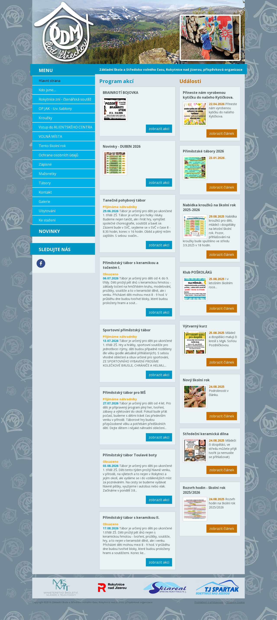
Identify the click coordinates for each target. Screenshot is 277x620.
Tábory (45, 183)
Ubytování (47, 210)
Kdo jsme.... (47, 90)
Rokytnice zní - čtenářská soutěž (65, 99)
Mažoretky (47, 173)
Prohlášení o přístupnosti (209, 602)
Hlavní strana (49, 80)
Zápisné (45, 164)
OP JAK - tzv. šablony (55, 108)
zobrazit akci (159, 128)
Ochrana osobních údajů (58, 155)
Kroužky (45, 117)
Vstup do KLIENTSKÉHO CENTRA (65, 127)
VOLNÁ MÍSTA (50, 136)
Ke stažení (47, 220)
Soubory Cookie (235, 602)
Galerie (44, 201)
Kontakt (45, 192)
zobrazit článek (221, 133)
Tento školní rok (52, 145)
